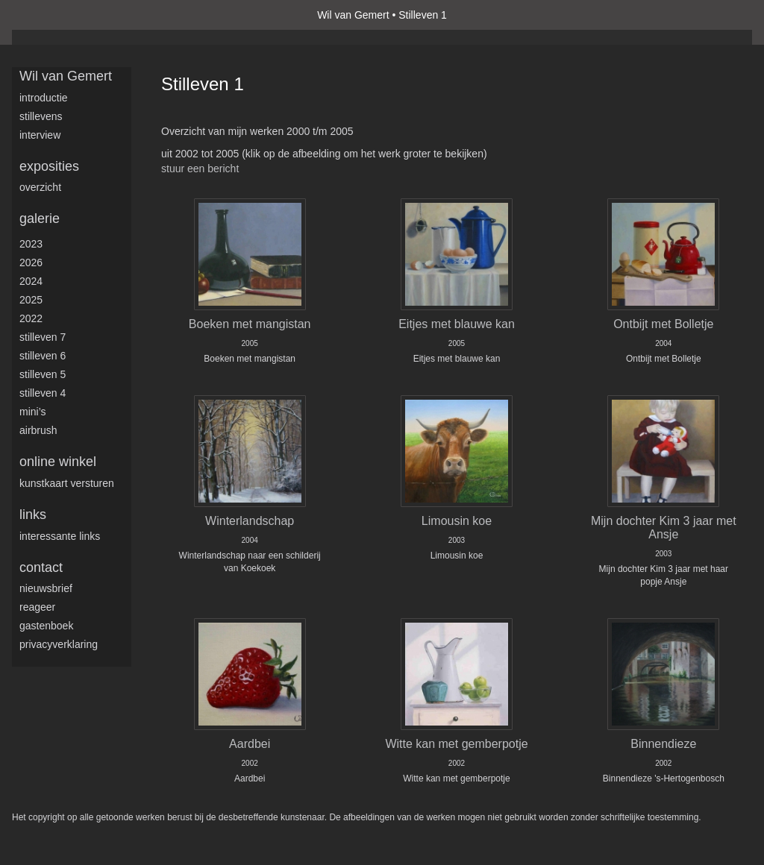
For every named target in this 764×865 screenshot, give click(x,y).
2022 (31, 318)
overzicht (40, 187)
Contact (41, 567)
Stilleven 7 (42, 337)
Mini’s (32, 412)
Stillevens (41, 116)
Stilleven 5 (42, 374)
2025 (31, 300)
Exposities (49, 166)
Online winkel (57, 461)
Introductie (43, 98)
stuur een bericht (200, 168)
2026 (31, 262)
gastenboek (46, 626)
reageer (37, 607)
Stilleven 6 (42, 356)
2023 (31, 244)
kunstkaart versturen (66, 483)
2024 (31, 281)
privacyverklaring (58, 644)
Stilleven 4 (42, 393)
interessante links (59, 536)
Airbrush (38, 430)
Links (32, 514)
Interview (39, 135)
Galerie (39, 218)
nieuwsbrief (45, 588)
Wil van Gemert (353, 15)
